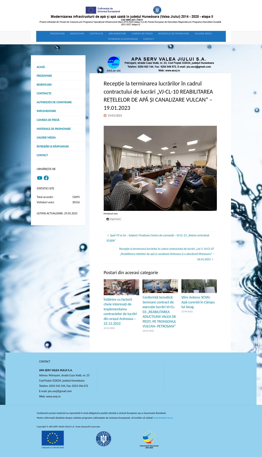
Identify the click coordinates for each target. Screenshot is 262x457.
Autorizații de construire (54, 102)
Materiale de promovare (54, 129)
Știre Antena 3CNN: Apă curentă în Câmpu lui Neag (198, 302)
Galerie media (46, 138)
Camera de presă (48, 120)
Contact (42, 156)
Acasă (41, 67)
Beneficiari (44, 85)
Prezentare (44, 76)
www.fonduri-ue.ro (163, 417)
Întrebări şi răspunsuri (53, 147)
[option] (160, 168)
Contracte (44, 93)
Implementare (46, 111)
